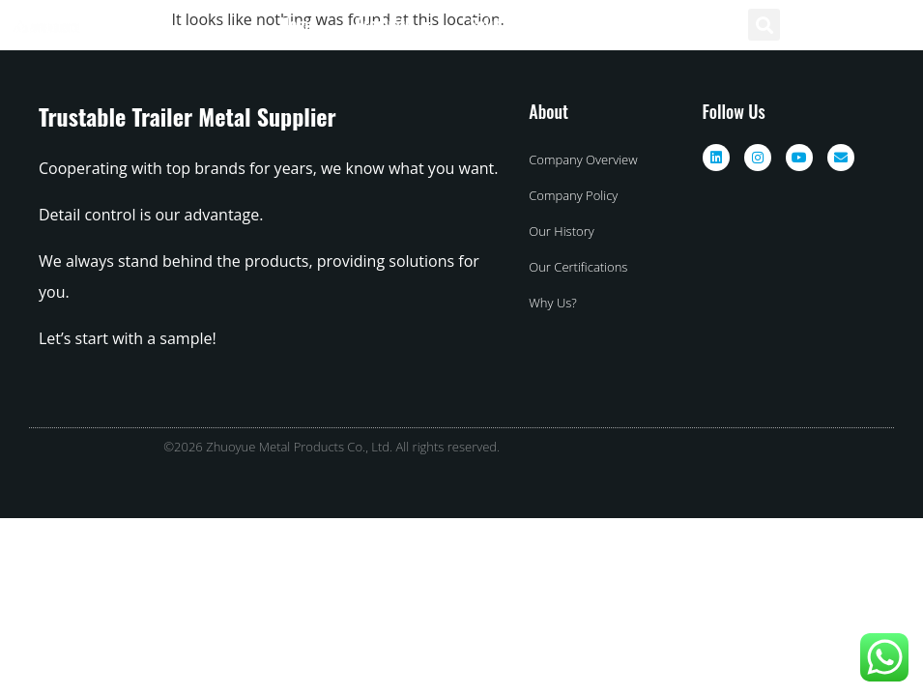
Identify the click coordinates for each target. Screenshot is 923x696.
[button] (764, 25)
